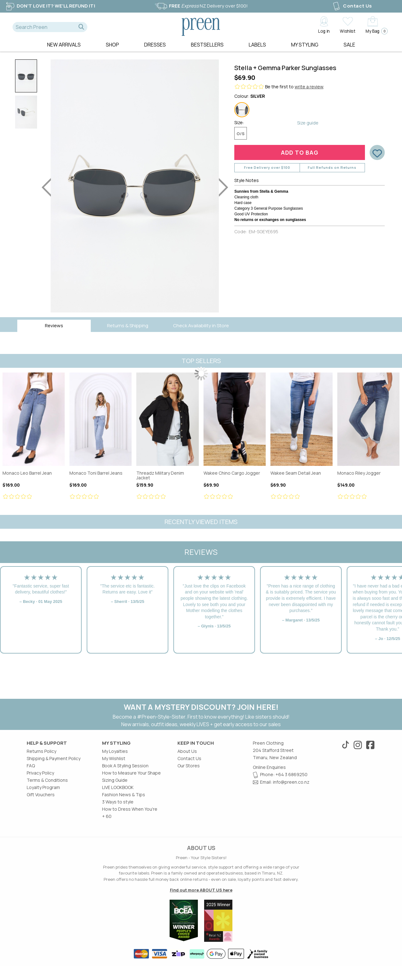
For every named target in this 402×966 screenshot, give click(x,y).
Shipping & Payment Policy (53, 758)
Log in (324, 31)
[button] (81, 27)
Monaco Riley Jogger (368, 419)
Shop (112, 44)
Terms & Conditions (47, 780)
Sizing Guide (115, 780)
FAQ (31, 766)
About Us (187, 751)
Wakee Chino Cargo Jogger (235, 419)
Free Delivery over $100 (267, 167)
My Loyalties (115, 751)
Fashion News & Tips (123, 795)
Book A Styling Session (125, 766)
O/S (240, 133)
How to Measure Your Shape (131, 773)
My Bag (375, 31)
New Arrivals (64, 44)
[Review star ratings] (34, 496)
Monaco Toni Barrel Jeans (100, 419)
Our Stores (188, 766)
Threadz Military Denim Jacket (167, 419)
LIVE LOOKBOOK (117, 787)
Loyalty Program (43, 787)
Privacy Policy (40, 773)
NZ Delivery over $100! (201, 6)
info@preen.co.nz (291, 782)
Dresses (155, 44)
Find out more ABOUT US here (201, 890)
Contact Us (351, 6)
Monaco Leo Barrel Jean (34, 419)
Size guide (307, 123)
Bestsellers (207, 44)
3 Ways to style (117, 802)
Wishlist (347, 31)
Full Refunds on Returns (332, 167)
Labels (257, 44)
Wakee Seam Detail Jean (301, 419)
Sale (349, 44)
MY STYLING (304, 44)
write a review (309, 87)
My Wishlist (113, 758)
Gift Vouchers (41, 795)
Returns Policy (41, 751)
